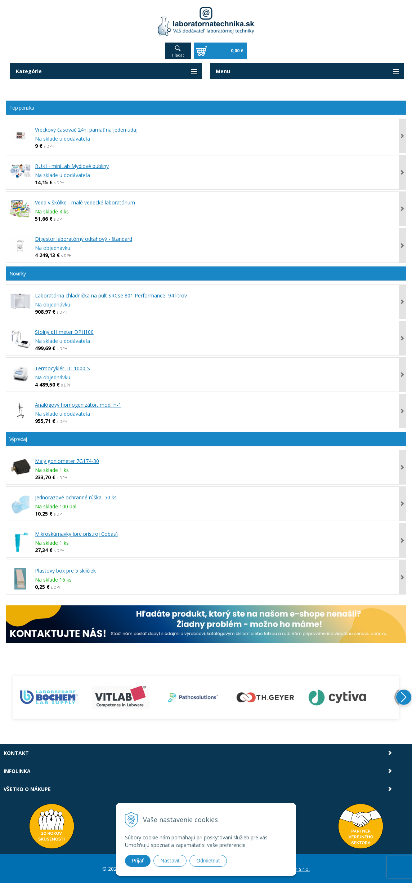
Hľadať (178, 55)
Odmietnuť (208, 861)
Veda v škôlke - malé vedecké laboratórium (85, 202)
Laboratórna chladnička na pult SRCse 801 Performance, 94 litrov (111, 295)
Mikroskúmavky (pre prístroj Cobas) (76, 533)
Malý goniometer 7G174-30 (67, 461)
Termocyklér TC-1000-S (62, 368)
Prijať (138, 861)
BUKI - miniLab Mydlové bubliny (72, 166)
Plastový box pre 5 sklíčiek (65, 570)
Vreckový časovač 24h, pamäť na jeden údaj (86, 129)
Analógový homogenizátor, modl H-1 (78, 404)
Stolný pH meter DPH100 (64, 331)
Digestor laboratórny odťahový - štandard (83, 238)
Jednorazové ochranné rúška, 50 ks (76, 497)
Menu (223, 71)
